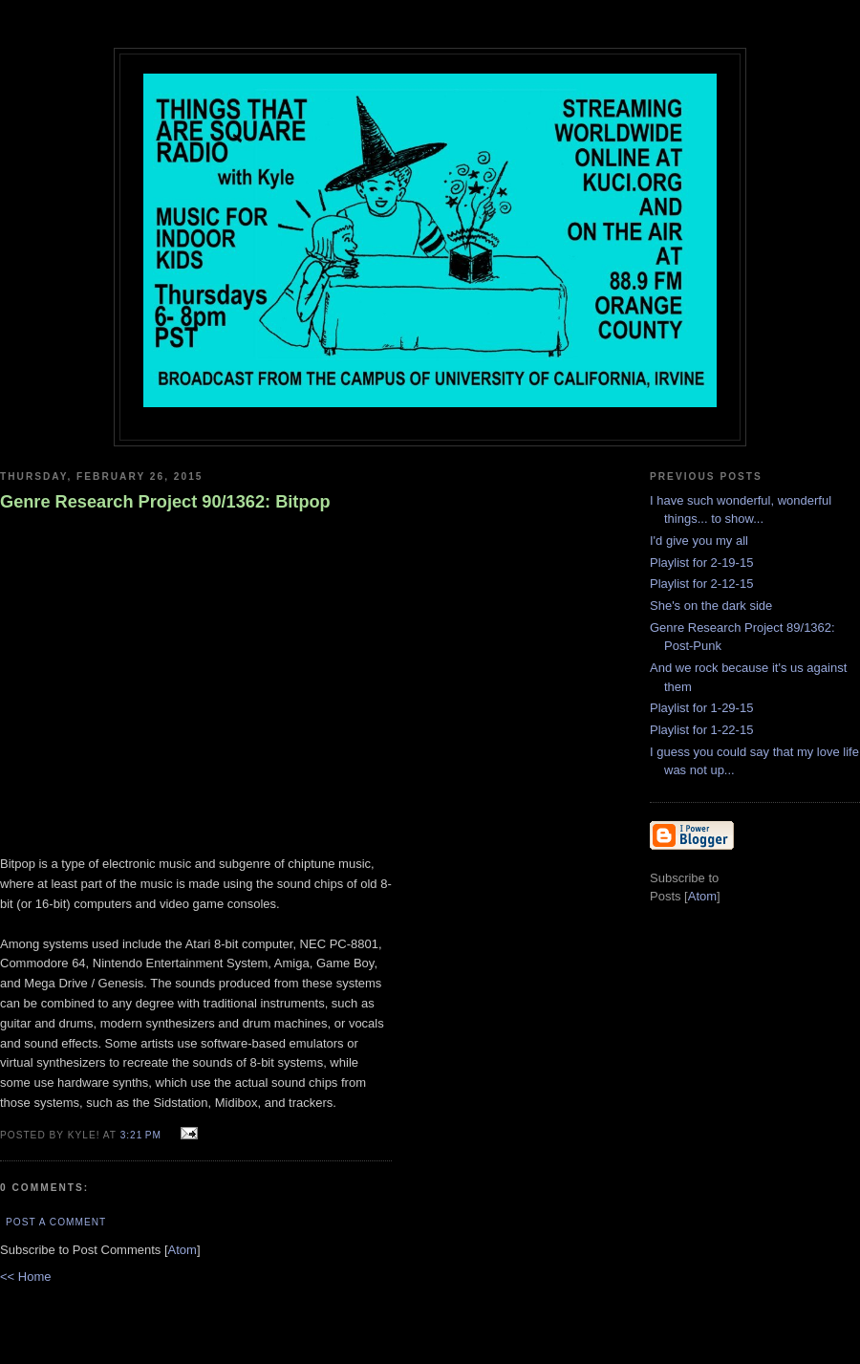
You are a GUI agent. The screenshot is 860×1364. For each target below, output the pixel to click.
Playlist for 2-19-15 (701, 562)
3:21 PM (142, 1135)
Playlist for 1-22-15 (701, 730)
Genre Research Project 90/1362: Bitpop (165, 501)
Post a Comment (56, 1222)
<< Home (25, 1276)
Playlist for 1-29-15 (701, 708)
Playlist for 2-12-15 (701, 583)
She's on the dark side (711, 605)
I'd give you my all (699, 540)
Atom (182, 1250)
